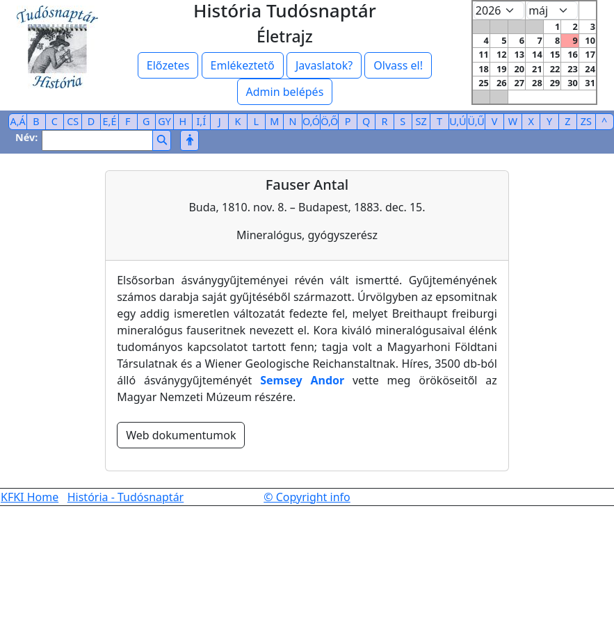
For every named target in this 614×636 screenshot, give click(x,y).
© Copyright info (307, 497)
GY (164, 121)
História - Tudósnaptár (125, 497)
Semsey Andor (302, 380)
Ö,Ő (329, 121)
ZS (586, 121)
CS (73, 121)
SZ (421, 121)
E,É (110, 121)
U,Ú (457, 121)
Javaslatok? (324, 65)
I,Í (201, 121)
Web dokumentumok (181, 435)
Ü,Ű (476, 121)
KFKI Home (29, 497)
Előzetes (168, 65)
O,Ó (311, 121)
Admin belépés (285, 91)
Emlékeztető (243, 65)
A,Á (18, 121)
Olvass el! (398, 65)
